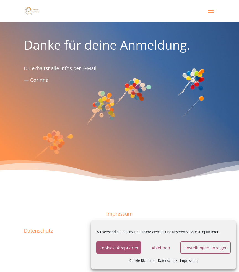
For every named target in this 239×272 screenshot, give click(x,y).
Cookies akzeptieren (118, 247)
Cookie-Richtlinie (142, 260)
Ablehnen (161, 247)
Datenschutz (167, 260)
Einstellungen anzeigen (205, 247)
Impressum (189, 260)
